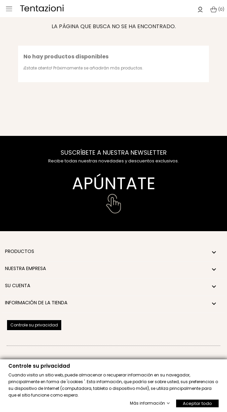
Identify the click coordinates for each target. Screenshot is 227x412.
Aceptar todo (197, 403)
